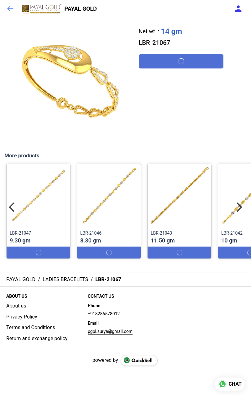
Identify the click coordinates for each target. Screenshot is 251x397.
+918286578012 (104, 313)
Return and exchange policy (36, 338)
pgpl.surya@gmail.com (110, 331)
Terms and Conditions (30, 327)
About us (16, 306)
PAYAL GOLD (81, 9)
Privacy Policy (21, 317)
